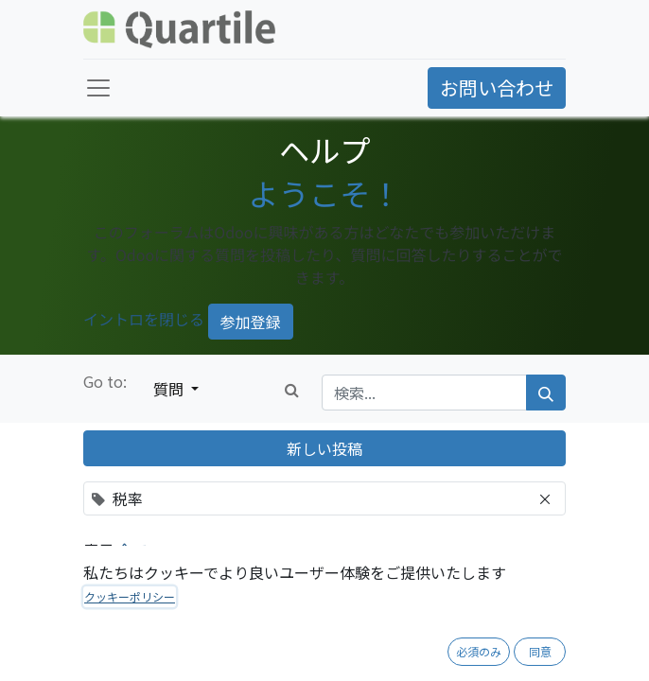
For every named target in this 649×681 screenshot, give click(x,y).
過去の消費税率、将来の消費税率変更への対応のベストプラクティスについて (333, 613)
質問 (170, 388)
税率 (159, 650)
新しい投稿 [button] (324, 448)
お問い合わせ (496, 87)
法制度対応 (212, 650)
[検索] (546, 392)
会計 (123, 650)
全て (134, 549)
